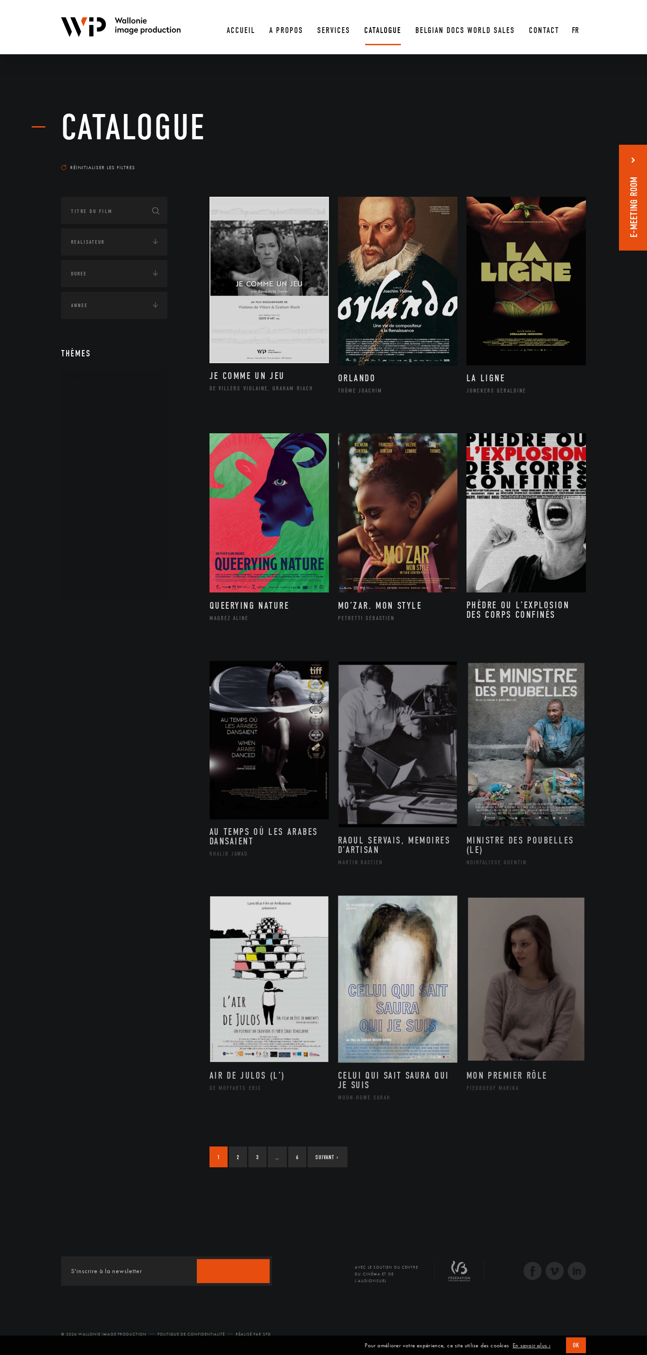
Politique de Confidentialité (191, 1334)
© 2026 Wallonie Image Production (104, 1334)
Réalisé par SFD (253, 1334)
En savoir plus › (532, 1345)
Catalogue (133, 127)
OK (576, 1345)
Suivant (326, 1157)
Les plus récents (563, 159)
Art (75, 384)
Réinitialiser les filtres (98, 167)
